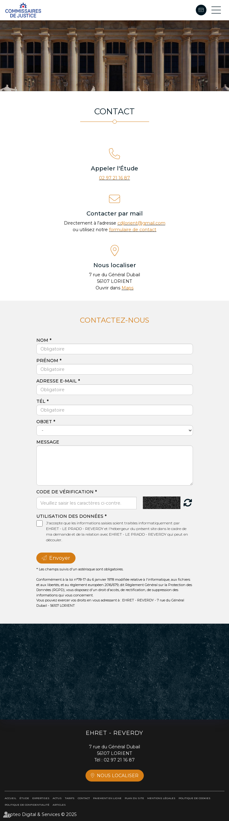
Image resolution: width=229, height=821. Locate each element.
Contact (84, 798)
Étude (24, 798)
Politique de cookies (195, 798)
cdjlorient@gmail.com (141, 223)
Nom (42, 340)
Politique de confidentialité (27, 804)
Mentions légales (161, 798)
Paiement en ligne (201, 10)
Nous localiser (117, 775)
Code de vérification (65, 492)
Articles (59, 804)
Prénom (48, 360)
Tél (41, 401)
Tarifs (70, 798)
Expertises (40, 798)
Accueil (10, 798)
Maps (127, 288)
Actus (57, 798)
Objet (44, 421)
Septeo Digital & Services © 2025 (40, 814)
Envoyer (59, 558)
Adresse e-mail (57, 381)
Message (47, 442)
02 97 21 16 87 (114, 178)
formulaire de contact (132, 229)
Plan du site (134, 798)
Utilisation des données (69, 516)
